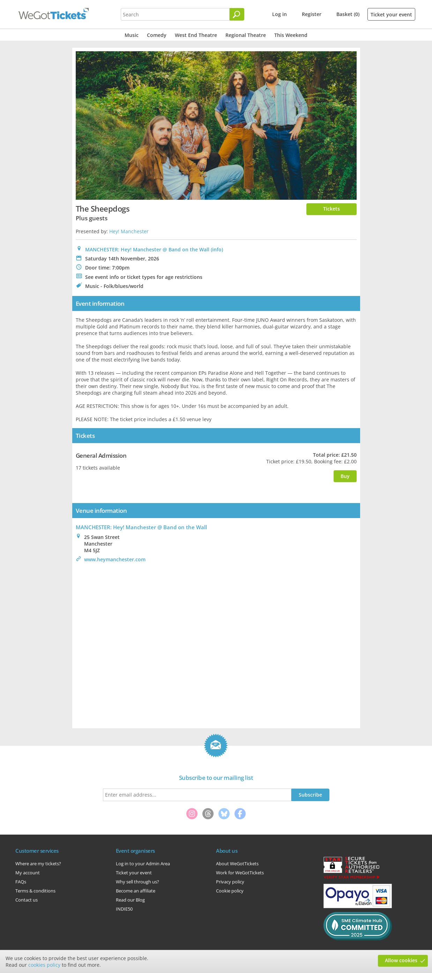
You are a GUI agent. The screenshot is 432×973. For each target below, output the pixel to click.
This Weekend (290, 35)
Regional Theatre (245, 35)
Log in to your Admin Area (143, 863)
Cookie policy (230, 891)
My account (27, 872)
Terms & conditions (35, 891)
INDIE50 (124, 909)
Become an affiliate (135, 891)
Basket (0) (347, 14)
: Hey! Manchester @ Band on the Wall (141, 527)
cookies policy (44, 964)
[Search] (237, 14)
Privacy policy (230, 882)
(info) (217, 249)
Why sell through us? (137, 882)
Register (311, 14)
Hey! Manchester (129, 231)
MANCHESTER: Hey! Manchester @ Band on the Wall (147, 249)
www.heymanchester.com (115, 559)
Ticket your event (391, 14)
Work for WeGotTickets (240, 872)
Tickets (331, 208)
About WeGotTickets (237, 863)
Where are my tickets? (38, 863)
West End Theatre (196, 35)
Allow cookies (401, 960)
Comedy (156, 35)
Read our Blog (130, 900)
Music (132, 35)
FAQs (20, 882)
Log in (279, 14)
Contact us (26, 900)
